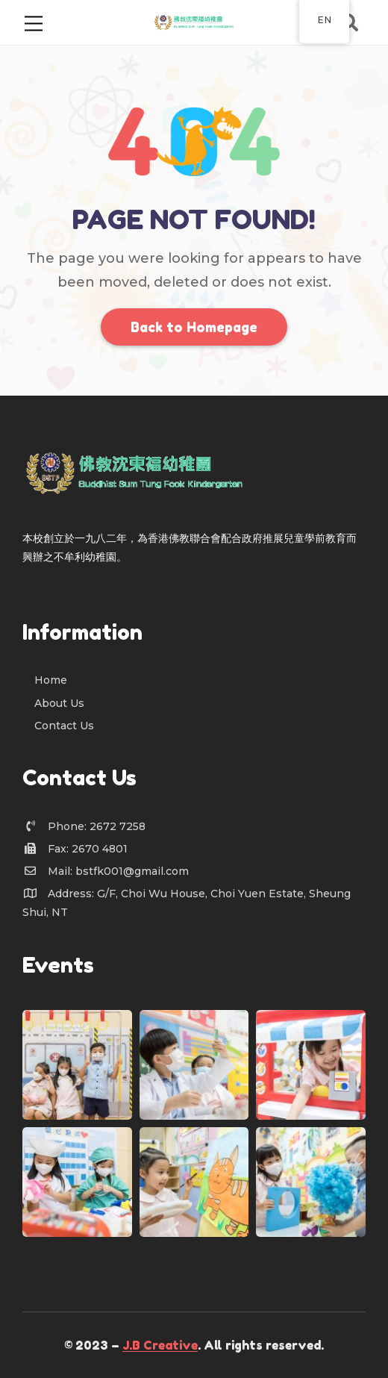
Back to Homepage (194, 327)
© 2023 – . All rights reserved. (194, 1345)
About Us (59, 703)
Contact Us (64, 725)
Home (50, 680)
